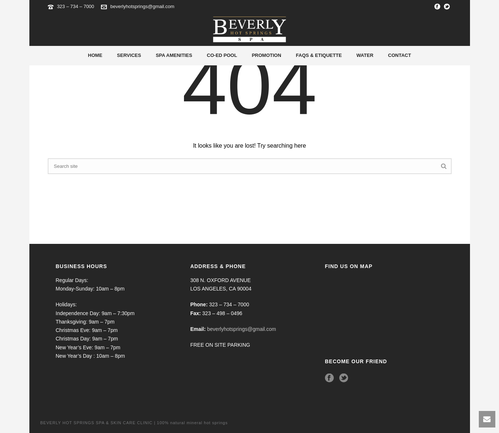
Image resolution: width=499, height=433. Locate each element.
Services (129, 55)
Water (365, 55)
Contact (399, 55)
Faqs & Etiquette (319, 55)
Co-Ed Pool (222, 55)
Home (95, 55)
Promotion (266, 55)
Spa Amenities (174, 55)
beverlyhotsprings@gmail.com (142, 6)
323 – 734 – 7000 (76, 6)
